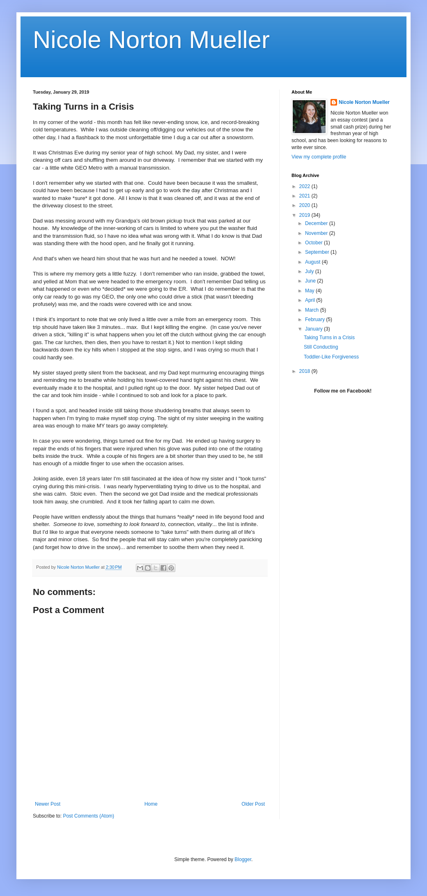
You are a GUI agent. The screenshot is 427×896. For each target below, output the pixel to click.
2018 (305, 371)
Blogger (242, 859)
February (315, 319)
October (314, 243)
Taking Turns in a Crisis (329, 337)
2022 (305, 186)
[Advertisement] (343, 465)
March (312, 310)
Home (151, 804)
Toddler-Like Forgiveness (331, 357)
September (318, 252)
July (310, 271)
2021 (305, 196)
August (313, 262)
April (310, 300)
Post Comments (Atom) (88, 816)
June (311, 281)
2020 (305, 205)
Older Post (253, 804)
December (317, 223)
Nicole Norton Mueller (151, 39)
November (317, 233)
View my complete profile (319, 157)
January (314, 329)
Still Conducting (321, 347)
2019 (305, 215)
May (310, 291)
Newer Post (47, 804)
